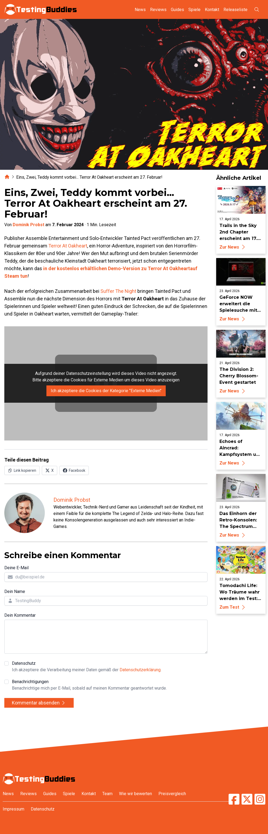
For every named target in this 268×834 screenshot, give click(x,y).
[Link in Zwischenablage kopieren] (22, 470)
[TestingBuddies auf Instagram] (260, 799)
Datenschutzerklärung (140, 669)
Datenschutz (86, 667)
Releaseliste (235, 9)
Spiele (194, 9)
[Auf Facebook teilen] (74, 470)
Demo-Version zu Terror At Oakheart (149, 268)
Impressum (13, 809)
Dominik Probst (28, 224)
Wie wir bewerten (135, 793)
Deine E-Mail (16, 567)
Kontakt (212, 9)
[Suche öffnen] (257, 9)
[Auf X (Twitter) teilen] (49, 470)
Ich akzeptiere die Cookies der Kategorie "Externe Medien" (106, 390)
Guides (177, 9)
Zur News (233, 247)
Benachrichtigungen (89, 685)
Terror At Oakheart (67, 246)
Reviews (158, 9)
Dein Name (14, 591)
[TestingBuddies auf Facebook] (234, 799)
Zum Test (233, 607)
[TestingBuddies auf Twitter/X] (247, 799)
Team (107, 793)
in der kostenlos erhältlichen (75, 268)
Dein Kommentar (20, 615)
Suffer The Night (118, 291)
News (140, 9)
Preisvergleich (172, 793)
